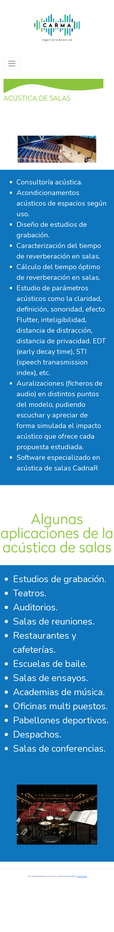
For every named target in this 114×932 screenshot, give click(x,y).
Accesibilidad (82, 876)
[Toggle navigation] (12, 63)
